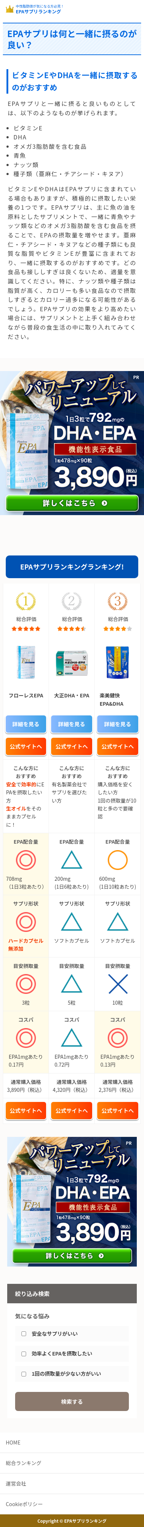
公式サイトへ (26, 746)
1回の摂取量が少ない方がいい (66, 1373)
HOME (13, 1442)
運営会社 (16, 1483)
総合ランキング (23, 1462)
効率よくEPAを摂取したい (62, 1353)
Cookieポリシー (24, 1504)
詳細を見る (25, 724)
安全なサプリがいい (55, 1333)
